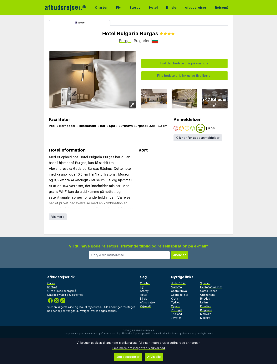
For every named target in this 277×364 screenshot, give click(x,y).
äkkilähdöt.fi (127, 333)
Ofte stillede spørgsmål (62, 290)
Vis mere (57, 217)
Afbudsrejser (196, 7)
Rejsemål (222, 7)
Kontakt (52, 287)
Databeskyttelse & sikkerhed (65, 294)
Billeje (171, 7)
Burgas (125, 40)
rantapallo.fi (143, 333)
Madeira (205, 317)
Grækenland (207, 294)
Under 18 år (178, 283)
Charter (101, 7)
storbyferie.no (205, 333)
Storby (135, 7)
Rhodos (205, 298)
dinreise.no (188, 333)
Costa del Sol (179, 294)
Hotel (153, 7)
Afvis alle (154, 357)
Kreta (174, 298)
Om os (51, 283)
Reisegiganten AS (143, 330)
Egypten (176, 317)
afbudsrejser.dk (109, 333)
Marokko (205, 314)
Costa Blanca (208, 290)
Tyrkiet (175, 302)
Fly (118, 7)
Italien (204, 302)
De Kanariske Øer (211, 287)
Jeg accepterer (128, 357)
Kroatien (205, 306)
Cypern (175, 306)
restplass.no (71, 333)
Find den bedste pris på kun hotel (184, 63)
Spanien (205, 283)
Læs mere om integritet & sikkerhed (138, 348)
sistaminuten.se (89, 333)
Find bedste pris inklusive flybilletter (184, 75)
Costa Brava (179, 290)
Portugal (176, 310)
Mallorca (176, 287)
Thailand (176, 314)
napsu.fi (156, 333)
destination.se (171, 333)
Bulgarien (206, 310)
